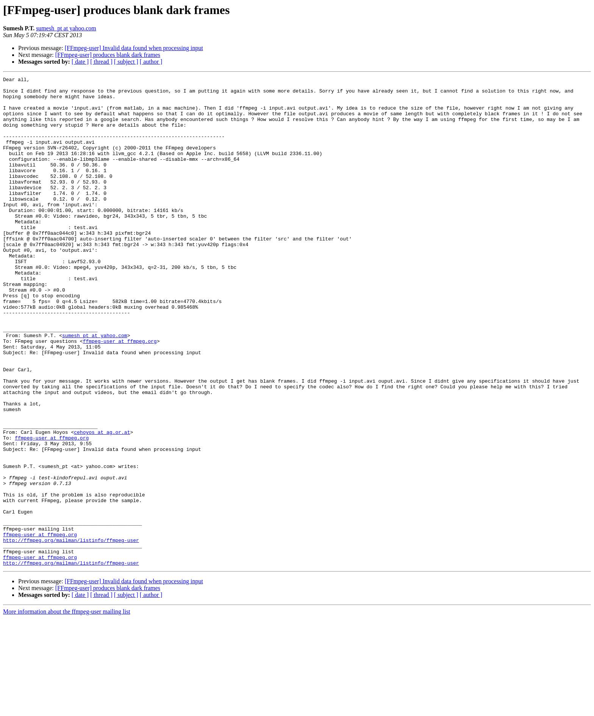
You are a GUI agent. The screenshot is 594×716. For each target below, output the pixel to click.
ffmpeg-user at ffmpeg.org (120, 394)
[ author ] (151, 61)
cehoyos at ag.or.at (102, 503)
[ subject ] (126, 61)
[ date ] (80, 61)
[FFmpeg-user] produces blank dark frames (107, 55)
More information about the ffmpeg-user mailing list (66, 709)
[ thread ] (101, 61)
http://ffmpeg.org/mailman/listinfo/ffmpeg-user (71, 633)
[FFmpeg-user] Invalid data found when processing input (134, 48)
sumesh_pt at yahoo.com (66, 28)
